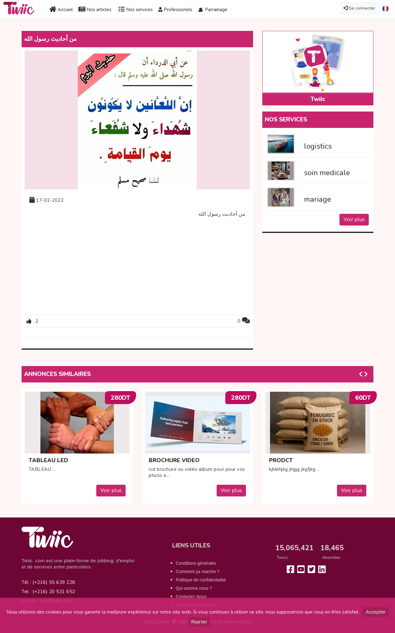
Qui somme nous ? (194, 588)
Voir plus (354, 219)
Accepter (376, 612)
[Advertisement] (137, 266)
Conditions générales (196, 563)
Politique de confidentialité (201, 579)
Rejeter (199, 622)
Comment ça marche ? (198, 571)
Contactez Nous (191, 596)
